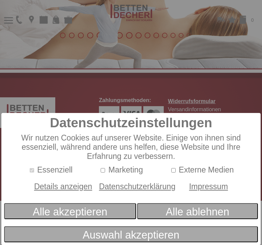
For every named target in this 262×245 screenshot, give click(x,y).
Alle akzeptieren (70, 212)
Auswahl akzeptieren (131, 235)
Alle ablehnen (197, 212)
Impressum (208, 186)
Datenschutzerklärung (137, 186)
